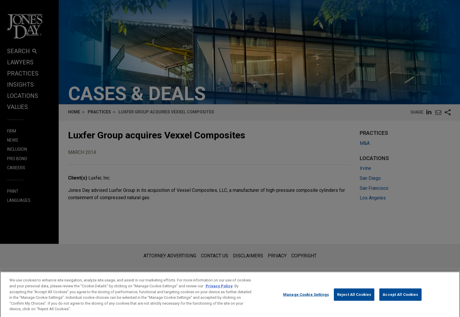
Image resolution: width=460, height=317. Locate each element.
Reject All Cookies (354, 299)
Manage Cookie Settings (306, 299)
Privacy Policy (219, 291)
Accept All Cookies (400, 299)
